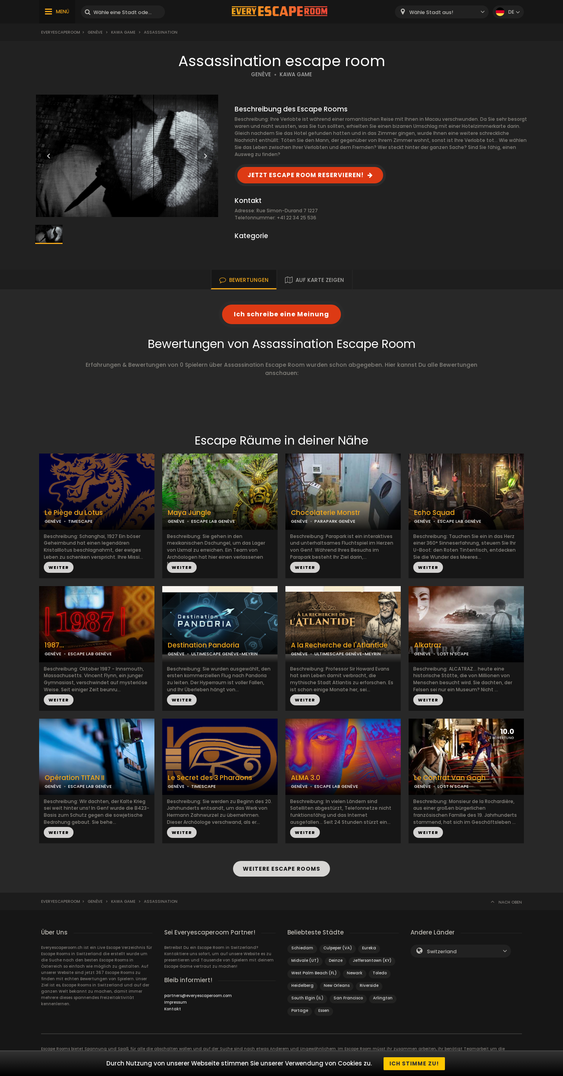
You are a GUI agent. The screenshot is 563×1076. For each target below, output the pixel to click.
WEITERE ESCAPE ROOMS (281, 869)
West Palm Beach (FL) (314, 973)
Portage (299, 1010)
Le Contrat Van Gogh (450, 778)
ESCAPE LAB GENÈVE (213, 521)
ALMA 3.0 (305, 778)
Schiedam (302, 947)
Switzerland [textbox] (442, 951)
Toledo (380, 973)
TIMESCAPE (80, 521)
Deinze (335, 960)
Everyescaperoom (60, 32)
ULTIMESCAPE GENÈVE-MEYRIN (224, 654)
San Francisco (348, 998)
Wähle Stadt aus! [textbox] (431, 12)
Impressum (175, 1002)
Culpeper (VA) (337, 947)
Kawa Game (123, 32)
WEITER (58, 567)
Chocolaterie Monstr (325, 513)
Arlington (383, 998)
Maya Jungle (189, 513)
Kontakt (172, 1008)
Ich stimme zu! (414, 1063)
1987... (54, 645)
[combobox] (442, 11)
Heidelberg (302, 985)
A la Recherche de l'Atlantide (339, 645)
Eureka (369, 947)
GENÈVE (261, 74)
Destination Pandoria (203, 645)
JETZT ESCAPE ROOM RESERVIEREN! (305, 175)
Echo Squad (434, 513)
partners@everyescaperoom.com (198, 995)
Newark (354, 973)
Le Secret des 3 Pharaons (210, 778)
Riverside (369, 985)
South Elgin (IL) (307, 998)
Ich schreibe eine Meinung (281, 314)
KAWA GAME (296, 74)
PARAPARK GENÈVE (334, 521)
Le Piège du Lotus (74, 513)
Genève (95, 32)
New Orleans (337, 985)
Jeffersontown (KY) (372, 960)
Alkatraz (427, 645)
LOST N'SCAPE (453, 654)
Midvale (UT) (305, 960)
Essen (323, 1010)
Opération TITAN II (74, 778)
